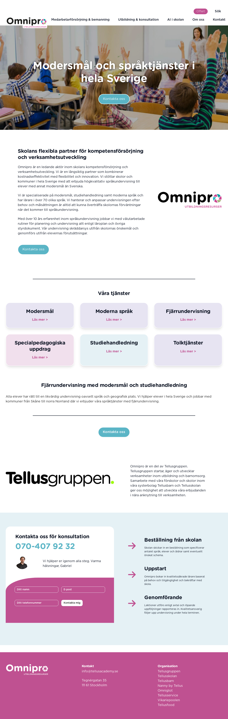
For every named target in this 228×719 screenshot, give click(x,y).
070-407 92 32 (45, 547)
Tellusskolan (167, 676)
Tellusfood (166, 705)
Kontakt (219, 19)
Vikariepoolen (169, 700)
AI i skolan (175, 19)
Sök (218, 11)
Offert (200, 11)
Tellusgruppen (169, 671)
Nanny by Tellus (170, 685)
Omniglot (165, 690)
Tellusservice (168, 695)
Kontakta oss (114, 99)
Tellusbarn (166, 681)
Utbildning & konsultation (138, 19)
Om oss (198, 19)
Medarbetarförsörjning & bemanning (80, 19)
